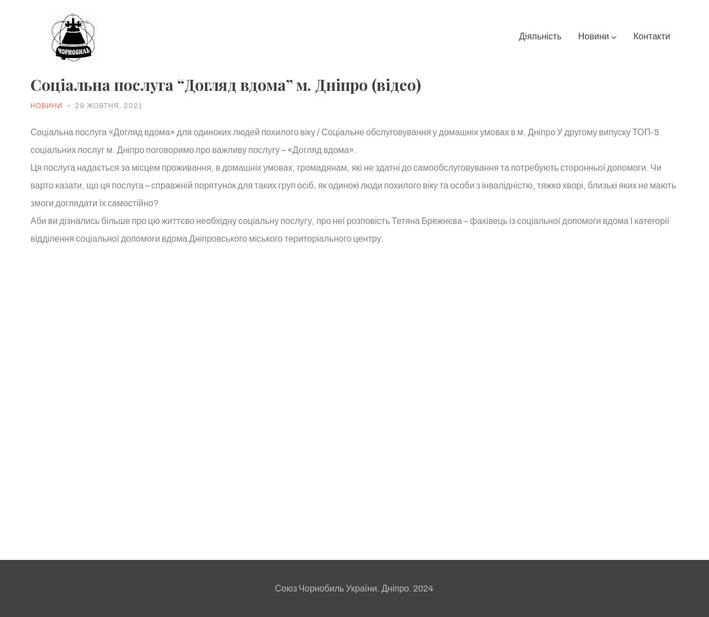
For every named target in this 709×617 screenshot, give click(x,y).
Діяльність (540, 36)
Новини (597, 36)
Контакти (651, 36)
